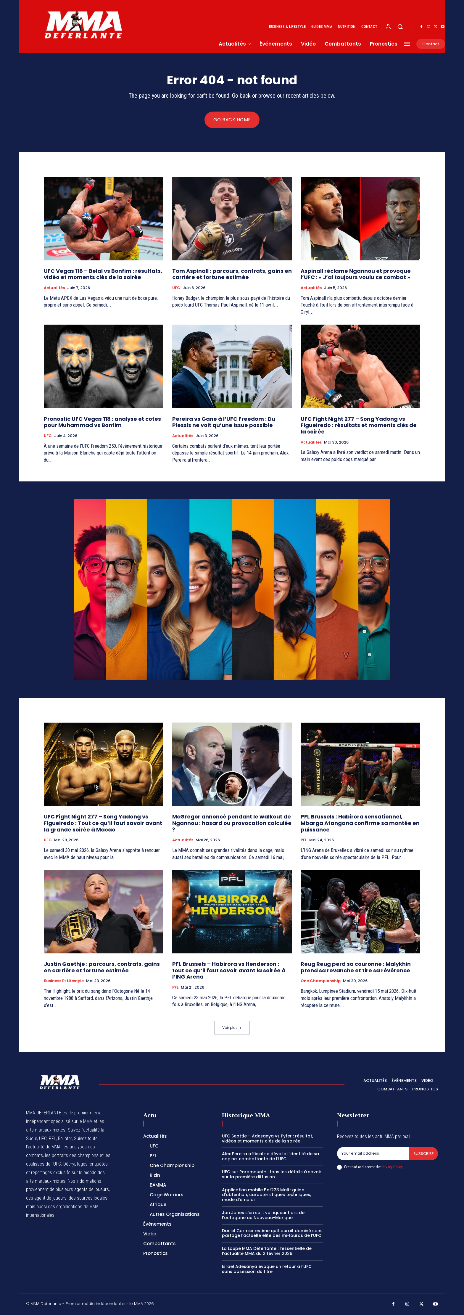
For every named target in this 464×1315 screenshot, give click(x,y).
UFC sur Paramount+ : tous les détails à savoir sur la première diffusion (271, 1174)
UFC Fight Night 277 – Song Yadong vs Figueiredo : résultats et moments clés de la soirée (359, 425)
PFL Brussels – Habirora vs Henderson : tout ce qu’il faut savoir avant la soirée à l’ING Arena (229, 971)
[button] (400, 27)
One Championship (321, 981)
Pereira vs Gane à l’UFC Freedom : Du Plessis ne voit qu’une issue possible (223, 422)
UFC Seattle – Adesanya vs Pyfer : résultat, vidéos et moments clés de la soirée (267, 1138)
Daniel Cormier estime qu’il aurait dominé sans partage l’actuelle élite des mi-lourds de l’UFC (272, 1233)
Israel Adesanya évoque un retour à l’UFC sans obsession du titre (267, 1269)
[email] (373, 1154)
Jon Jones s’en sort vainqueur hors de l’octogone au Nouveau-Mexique (263, 1215)
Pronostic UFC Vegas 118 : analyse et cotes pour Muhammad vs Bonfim (102, 422)
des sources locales (88, 1198)
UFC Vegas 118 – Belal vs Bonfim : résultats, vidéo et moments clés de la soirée (103, 274)
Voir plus (232, 1027)
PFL (304, 840)
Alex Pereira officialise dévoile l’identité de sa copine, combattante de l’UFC (270, 1156)
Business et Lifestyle (64, 981)
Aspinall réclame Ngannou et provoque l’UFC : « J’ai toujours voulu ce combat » (356, 274)
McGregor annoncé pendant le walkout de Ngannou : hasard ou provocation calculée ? (231, 823)
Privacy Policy (391, 1167)
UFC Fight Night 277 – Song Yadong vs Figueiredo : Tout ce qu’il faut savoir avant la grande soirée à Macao (103, 823)
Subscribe (423, 1154)
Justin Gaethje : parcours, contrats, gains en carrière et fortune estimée (102, 968)
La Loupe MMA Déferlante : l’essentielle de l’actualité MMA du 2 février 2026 (267, 1251)
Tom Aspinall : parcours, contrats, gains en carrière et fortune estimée (232, 274)
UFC (176, 288)
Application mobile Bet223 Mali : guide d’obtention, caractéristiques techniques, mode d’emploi (266, 1195)
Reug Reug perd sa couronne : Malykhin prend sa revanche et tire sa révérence (356, 968)
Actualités (54, 288)
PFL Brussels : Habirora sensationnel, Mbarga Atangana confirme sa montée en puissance (360, 823)
